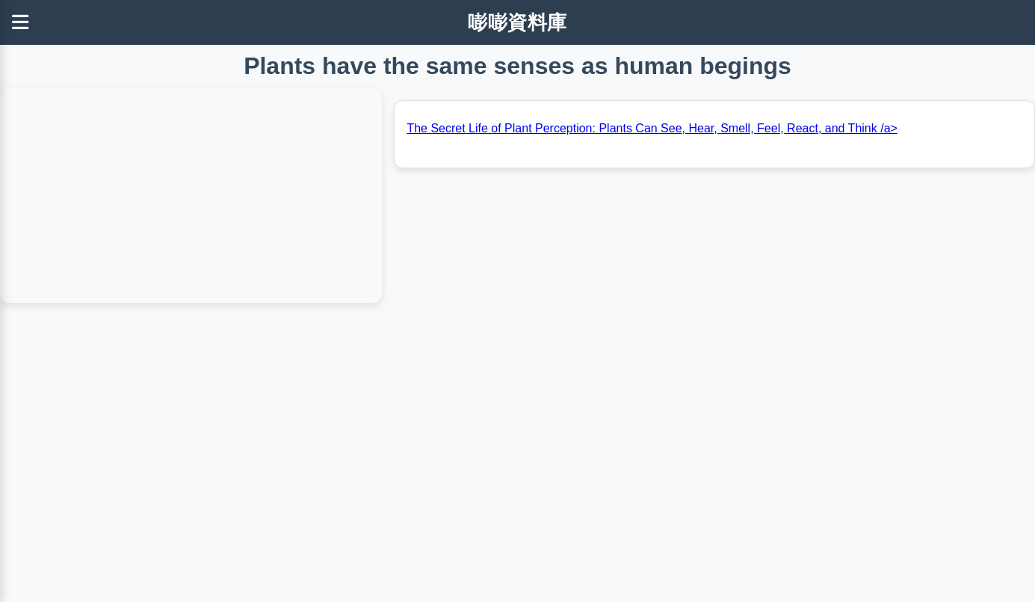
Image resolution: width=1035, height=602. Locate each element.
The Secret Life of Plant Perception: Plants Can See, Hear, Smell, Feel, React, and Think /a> (652, 128)
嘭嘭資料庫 (517, 22)
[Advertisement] (448, 491)
